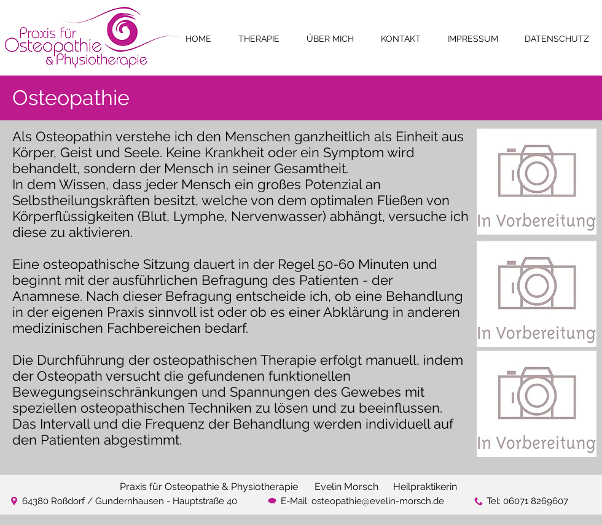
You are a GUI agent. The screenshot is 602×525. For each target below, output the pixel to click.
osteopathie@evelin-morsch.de (377, 501)
